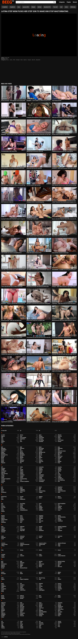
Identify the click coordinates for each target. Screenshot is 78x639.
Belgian (2, 452)
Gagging (3, 515)
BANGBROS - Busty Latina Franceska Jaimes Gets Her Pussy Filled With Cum (64, 168)
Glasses (21, 518)
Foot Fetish (22, 508)
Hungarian (60, 530)
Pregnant (22, 588)
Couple (2, 477)
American (60, 436)
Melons (59, 564)
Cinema (21, 472)
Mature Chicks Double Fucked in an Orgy (60, 388)
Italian (21, 538)
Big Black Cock (42, 452)
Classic (40, 472)
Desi (2, 488)
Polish (21, 587)
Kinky (2, 550)
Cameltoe (60, 467)
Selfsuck (41, 604)
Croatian (40, 478)
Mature (21, 564)
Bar (20, 449)
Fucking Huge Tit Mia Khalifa (32, 218)
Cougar (59, 476)
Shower (40, 606)
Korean (59, 550)
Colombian (22, 474)
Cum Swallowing (61, 480)
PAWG (2, 583)
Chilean (21, 471)
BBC (2, 447)
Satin (21, 602)
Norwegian (3, 573)
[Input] (36, 2)
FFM (2, 503)
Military (40, 565)
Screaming (60, 602)
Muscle (2, 567)
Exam (2, 499)
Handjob (40, 526)
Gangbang (41, 515)
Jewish (21, 545)
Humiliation (41, 530)
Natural (2, 572)
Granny (2, 520)
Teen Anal (55, 7)
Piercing (40, 586)
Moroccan (60, 566)
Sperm (59, 610)
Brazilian (41, 460)
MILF (14, 59)
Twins (40, 627)
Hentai (40, 527)
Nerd (21, 572)
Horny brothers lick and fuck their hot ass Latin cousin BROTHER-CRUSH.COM (39, 337)
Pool (40, 587)
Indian (2, 536)
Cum (21, 480)
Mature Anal (41, 564)
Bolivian (39, 7)
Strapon (59, 613)
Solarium (22, 609)
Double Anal (22, 491)
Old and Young (42, 577)
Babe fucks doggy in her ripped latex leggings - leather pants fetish (13, 404)
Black (40, 456)
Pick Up (21, 586)
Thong (21, 624)
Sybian (2, 617)
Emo (2, 497)
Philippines (3, 586)
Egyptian (41, 496)
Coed (59, 473)
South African (60, 609)
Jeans (59, 544)
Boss (40, 458)
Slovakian (22, 607)
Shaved (21, 605)
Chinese (40, 471)
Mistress (3, 566)
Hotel (59, 529)
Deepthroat (12, 7)
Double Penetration (62, 491)
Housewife (3, 530)
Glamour (3, 518)
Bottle (59, 458)
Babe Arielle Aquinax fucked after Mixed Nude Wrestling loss (13, 388)
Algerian (3, 436)
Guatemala (3, 522)
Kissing (21, 550)
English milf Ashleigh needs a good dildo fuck (61, 371)
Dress (21, 492)
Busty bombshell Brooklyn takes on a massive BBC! (11, 337)
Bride (59, 460)
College (2, 474)
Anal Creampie (23, 437)
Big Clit (40, 453)
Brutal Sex (41, 461)
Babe (59, 447)
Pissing (59, 586)
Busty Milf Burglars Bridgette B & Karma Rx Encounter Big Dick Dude (13, 185)
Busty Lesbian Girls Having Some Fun (59, 235)
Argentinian (22, 438)
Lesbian (40, 555)
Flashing (40, 507)
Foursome (60, 508)
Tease (2, 622)
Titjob (21, 625)
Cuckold (3, 480)
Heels (21, 527)
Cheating (59, 469)
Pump (59, 590)
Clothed (21, 473)
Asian (2, 440)
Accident (3, 435)
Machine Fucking (61, 561)
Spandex (3, 610)
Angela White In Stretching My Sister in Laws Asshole (38, 354)
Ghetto (21, 517)
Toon (59, 625)
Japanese (22, 543)
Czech (2, 482)
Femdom (3, 506)
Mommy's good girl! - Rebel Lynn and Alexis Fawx (11, 320)
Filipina (40, 506)
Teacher (59, 621)
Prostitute (60, 588)
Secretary (3, 604)
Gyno (40, 522)
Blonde (2, 457)
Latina (11, 59)
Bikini (59, 454)
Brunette (22, 461)
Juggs (59, 545)
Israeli (2, 538)
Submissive (41, 614)
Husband (3, 531)
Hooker (40, 529)
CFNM (21, 467)
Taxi (40, 621)
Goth (40, 519)
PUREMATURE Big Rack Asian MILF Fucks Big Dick (62, 151)
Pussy (2, 591)
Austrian (59, 441)
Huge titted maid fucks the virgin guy (34, 168)
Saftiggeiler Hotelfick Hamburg (7, 235)
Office (2, 577)
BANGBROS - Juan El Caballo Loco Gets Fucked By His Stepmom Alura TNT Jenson (13, 134)
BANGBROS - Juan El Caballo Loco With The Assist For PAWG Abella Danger (39, 100)
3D (20, 430)
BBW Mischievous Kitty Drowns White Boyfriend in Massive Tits (64, 320)
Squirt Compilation (43, 611)
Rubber (59, 597)
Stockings (41, 613)
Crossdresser (60, 478)
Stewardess (22, 613)
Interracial (3, 537)
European (60, 497)
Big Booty (3, 453)
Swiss (59, 615)
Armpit (59, 438)
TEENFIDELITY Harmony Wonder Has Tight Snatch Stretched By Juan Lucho (13, 371)
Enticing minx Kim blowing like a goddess (60, 421)
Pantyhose (22, 584)
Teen (21, 622)
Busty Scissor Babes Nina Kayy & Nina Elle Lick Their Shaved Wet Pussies (39, 134)
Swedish (3, 615)
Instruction (60, 536)
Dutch (59, 492)
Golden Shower (4, 519)
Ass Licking (41, 440)
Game (21, 515)
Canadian (3, 468)
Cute (59, 481)
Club (40, 473)
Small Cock (41, 607)
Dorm (2, 491)
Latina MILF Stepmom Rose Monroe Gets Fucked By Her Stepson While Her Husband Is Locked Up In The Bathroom (13, 269)
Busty (59, 462)
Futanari (3, 511)
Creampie (60, 477)
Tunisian (3, 627)
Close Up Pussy (4, 473)
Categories (62, 2)
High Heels (60, 527)
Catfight (2, 469)
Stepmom (3, 613)
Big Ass (25, 59)
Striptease (3, 614)
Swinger (40, 615)
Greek (21, 520)
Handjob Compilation (62, 526)
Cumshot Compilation (24, 481)
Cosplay (21, 476)
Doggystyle (22, 489)
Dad (2, 487)
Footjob (40, 508)
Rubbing (3, 598)
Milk (59, 565)
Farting (21, 504)
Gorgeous (22, 519)
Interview (22, 537)
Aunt (21, 441)
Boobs (2, 458)
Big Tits (33, 59)
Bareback (41, 449)
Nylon (59, 573)
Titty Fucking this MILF (56, 100)
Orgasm (29, 59)
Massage (60, 562)
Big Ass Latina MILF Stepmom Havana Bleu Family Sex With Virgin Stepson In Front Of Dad (64, 218)
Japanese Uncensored (24, 544)
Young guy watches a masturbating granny (35, 202)
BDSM (40, 447)
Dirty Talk (60, 488)
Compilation (4, 7)
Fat (39, 504)
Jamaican (3, 543)
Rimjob (2, 597)
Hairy (19, 7)
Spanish (21, 610)
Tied (59, 624)
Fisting (21, 507)
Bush (40, 462)
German (2, 517)
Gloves (59, 518)
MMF (21, 561)
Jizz (40, 545)
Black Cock (60, 456)
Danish (40, 487)
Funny (59, 510)
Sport (2, 611)
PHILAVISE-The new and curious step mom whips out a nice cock (64, 354)
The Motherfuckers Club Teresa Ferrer (9, 151)
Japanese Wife (26, 7)
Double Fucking (42, 491)
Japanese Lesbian (42, 543)
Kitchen (40, 550)
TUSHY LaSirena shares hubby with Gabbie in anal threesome (39, 235)
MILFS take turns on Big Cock (7, 202)
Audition (3, 441)
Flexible (59, 507)
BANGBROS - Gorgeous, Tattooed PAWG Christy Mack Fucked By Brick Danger (13, 303)
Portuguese (3, 588)
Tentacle (59, 622)
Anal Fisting (41, 437)
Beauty (40, 451)
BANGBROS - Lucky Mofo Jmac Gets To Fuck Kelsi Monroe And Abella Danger (39, 388)
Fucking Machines (24, 510)
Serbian (59, 604)
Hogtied (2, 529)
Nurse (40, 573)
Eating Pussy (4, 496)
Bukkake (59, 461)
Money (40, 566)
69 (39, 430)
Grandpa (59, 519)
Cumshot (3, 481)
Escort (40, 497)
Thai (2, 624)
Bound (2, 460)
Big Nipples (22, 454)
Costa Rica (41, 476)
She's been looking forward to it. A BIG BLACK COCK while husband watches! (39, 421)
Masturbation (4, 564)
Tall (2, 621)
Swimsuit (22, 615)
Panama (59, 583)
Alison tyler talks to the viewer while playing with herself (12, 168)
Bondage (59, 457)
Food (2, 508)
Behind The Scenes (62, 451)
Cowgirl (40, 477)
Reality (2, 595)
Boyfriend (22, 460)
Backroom (22, 448)
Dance (21, 487)
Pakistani (41, 583)
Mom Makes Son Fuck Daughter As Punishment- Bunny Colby (39, 269)
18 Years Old (3, 430)
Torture (21, 626)
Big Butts (22, 453)
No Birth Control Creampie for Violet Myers (61, 134)
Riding (59, 595)
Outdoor (59, 579)
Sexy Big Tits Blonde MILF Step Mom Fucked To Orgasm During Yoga (13, 218)
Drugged (40, 492)
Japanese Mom (4, 544)
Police (2, 587)
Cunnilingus (41, 481)
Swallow (59, 614)
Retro (40, 595)
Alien (21, 436)
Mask (40, 562)
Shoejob (59, 605)
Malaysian (22, 562)
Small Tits (60, 607)
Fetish (21, 506)
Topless (2, 626)
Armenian (41, 438)
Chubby (59, 471)
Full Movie (41, 510)
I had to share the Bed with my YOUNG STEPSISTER (11, 286)
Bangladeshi (3, 449)
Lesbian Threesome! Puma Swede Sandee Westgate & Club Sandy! (64, 202)
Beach (21, 451)
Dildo (40, 488)
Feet (59, 504)
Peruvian (59, 584)
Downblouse (3, 492)
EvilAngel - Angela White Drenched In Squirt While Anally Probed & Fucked (64, 286)
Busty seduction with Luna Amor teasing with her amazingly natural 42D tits (64, 185)
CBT (2, 467)
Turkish (21, 627)
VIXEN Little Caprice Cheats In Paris (34, 252)
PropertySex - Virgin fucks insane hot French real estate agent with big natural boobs (64, 303)
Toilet (40, 625)
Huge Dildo (22, 530)
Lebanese (22, 555)
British (2, 461)
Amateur (40, 436)
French (2, 510)
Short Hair (22, 606)
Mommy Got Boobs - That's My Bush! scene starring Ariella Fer (13, 100)
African (21, 435)
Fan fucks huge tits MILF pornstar (33, 185)
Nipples (59, 572)
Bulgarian (3, 462)
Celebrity (41, 469)
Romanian (22, 597)
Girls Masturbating (61, 517)
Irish (59, 537)
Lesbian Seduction (61, 555)
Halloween (22, 526)
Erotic (21, 497)
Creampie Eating (23, 478)
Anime (66, 7)
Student (21, 614)
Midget (21, 565)
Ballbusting (73, 7)
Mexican (3, 565)
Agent (40, 435)
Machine (40, 561)
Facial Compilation (61, 503)
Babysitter (3, 448)
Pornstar (59, 587)
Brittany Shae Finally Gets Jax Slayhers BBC (36, 320)
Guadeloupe (60, 520)
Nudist (21, 573)
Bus (21, 462)
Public (2, 590)
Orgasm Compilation (24, 579)
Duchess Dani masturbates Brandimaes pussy (61, 337)
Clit (58, 472)
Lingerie (3, 557)
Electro (59, 496)
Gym (21, 522)
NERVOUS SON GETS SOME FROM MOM (9, 117)
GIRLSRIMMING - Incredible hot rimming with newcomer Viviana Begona (64, 269)
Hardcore (3, 527)
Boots (21, 458)
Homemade (22, 529)
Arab (2, 438)
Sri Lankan (60, 611)
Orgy (40, 579)
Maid (2, 562)
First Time (3, 507)
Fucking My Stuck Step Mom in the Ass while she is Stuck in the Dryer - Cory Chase (39, 117)
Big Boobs (38, 59)
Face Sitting (22, 503)
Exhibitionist (22, 499)
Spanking (41, 610)
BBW (21, 447)
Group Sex (41, 520)
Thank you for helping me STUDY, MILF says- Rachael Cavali (64, 404)
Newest (75, 2)
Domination (60, 489)
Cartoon (40, 468)
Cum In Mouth (42, 480)
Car (21, 468)
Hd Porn (6, 636)
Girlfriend (41, 517)
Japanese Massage (62, 543)
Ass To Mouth (60, 440)
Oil (20, 577)
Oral (58, 577)
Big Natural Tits (47, 7)
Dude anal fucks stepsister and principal (60, 252)
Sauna (40, 602)
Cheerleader (3, 471)
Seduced (22, 604)
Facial (40, 503)
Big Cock (59, 453)
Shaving (40, 605)
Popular (69, 2)
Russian (21, 598)
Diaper (21, 488)
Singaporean (60, 606)
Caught (21, 469)
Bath (59, 449)
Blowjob (33, 7)
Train (59, 626)
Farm (2, 504)
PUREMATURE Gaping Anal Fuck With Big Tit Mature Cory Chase (13, 354)
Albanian (59, 435)
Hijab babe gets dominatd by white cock (35, 151)
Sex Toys (3, 605)
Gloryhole (41, 518)
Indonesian (22, 536)
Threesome (41, 624)
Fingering (60, 506)
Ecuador (21, 496)
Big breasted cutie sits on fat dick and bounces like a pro (38, 371)
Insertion (41, 536)
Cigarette (3, 472)
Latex (21, 554)
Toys (40, 626)
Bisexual (3, 456)
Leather (2, 555)
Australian (41, 441)
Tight (2, 625)
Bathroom (3, 451)
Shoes (7, 59)
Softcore (3, 609)
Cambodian (41, 467)
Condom (59, 474)
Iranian (40, 537)
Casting (59, 468)
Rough (40, 597)
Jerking (2, 545)
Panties (2, 584)
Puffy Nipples (41, 590)
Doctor (2, 489)
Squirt (21, 611)
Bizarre (21, 456)
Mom (22, 59)
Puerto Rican (22, 590)
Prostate (40, 588)
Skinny (2, 607)
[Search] (54, 2)
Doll (40, 489)
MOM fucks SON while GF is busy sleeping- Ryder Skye (63, 117)
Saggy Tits (3, 602)
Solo (40, 609)
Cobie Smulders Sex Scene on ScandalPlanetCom (11, 252)
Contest (2, 476)
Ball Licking (41, 448)
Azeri (2, 442)
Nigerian (40, 572)
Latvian (59, 554)
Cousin (21, 477)
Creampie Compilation (5, 478)
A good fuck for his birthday (7, 421)
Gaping (59, 515)
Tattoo (21, 621)
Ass (21, 440)
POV (21, 583)
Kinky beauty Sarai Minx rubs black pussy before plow (38, 286)
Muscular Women (23, 567)
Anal (61, 7)
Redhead (22, 595)
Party (40, 584)
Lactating (3, 554)
